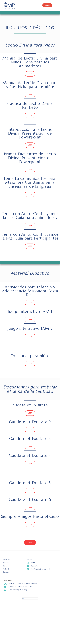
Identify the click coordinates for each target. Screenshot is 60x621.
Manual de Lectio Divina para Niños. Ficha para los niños (30, 84)
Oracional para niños (30, 355)
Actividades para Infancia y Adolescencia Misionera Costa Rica (30, 291)
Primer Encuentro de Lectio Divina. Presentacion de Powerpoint (30, 157)
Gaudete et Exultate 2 (30, 421)
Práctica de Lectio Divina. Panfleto (30, 105)
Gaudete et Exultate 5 (30, 482)
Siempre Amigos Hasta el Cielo (30, 516)
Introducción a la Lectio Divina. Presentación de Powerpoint (30, 133)
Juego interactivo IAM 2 (30, 328)
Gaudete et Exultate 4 (30, 455)
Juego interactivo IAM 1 (30, 311)
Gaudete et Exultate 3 (30, 438)
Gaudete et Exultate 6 (30, 499)
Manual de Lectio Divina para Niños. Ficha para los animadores (30, 62)
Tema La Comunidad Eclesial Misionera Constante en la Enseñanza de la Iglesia (30, 182)
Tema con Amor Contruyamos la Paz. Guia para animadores (30, 215)
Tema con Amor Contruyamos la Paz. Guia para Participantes (30, 236)
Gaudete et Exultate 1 (30, 405)
